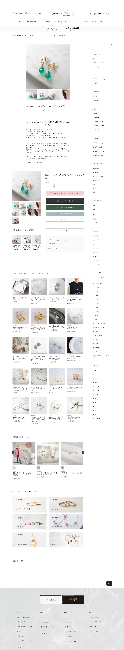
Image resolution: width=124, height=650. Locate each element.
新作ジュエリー (97, 52)
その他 (95, 76)
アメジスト (96, 237)
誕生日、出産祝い (98, 140)
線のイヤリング (97, 165)
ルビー (95, 345)
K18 (94, 199)
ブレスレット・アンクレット (101, 72)
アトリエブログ (94, 625)
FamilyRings (96, 173)
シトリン (95, 288)
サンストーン (97, 284)
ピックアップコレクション (80, 15)
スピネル (95, 292)
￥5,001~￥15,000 (97, 111)
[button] (13, 446)
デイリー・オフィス (98, 136)
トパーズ (95, 309)
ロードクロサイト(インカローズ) (101, 349)
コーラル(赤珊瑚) (98, 276)
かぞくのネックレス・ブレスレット (49, 621)
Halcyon (95, 186)
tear (94, 177)
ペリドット (96, 325)
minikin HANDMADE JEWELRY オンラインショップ (26, 29)
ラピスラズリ (97, 333)
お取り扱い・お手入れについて (25, 620)
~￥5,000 (95, 107)
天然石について (21, 615)
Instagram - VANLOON (95, 615)
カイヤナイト (97, 253)
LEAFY (95, 181)
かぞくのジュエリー (98, 169)
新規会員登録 (17, 7)
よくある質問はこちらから (24, 634)
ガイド (94, 15)
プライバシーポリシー (71, 635)
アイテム (66, 15)
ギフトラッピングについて (24, 611)
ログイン (29, 7)
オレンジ (96, 384)
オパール (95, 245)
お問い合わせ (40, 7)
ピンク (96, 380)
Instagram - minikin (94, 611)
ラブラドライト (97, 341)
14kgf (94, 212)
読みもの (102, 15)
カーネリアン (97, 257)
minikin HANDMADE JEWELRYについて (30, 15)
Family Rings (44, 616)
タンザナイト (97, 301)
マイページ (106, 7)
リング (95, 68)
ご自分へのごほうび (98, 148)
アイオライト (97, 229)
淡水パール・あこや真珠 (100, 317)
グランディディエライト (100, 271)
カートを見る (95, 7)
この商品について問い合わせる (65, 224)
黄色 (95, 388)
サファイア (96, 280)
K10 (94, 203)
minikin (48, 15)
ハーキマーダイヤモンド (100, 321)
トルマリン (96, 313)
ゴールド (96, 412)
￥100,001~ (96, 123)
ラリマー (95, 337)
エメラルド (96, 241)
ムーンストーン (97, 329)
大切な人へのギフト (98, 144)
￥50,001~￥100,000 (98, 119)
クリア (96, 367)
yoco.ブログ (93, 620)
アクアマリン (97, 233)
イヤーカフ (96, 60)
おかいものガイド (21, 625)
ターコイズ (96, 296)
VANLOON (57, 15)
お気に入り (65, 213)
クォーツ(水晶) (97, 265)
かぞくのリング (45, 611)
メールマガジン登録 (70, 625)
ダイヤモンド (97, 305)
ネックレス (96, 64)
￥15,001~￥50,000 (98, 115)
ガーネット (96, 261)
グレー (96, 371)
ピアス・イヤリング (59, 29)
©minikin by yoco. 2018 (21, 642)
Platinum (95, 208)
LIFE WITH (96, 161)
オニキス (95, 249)
